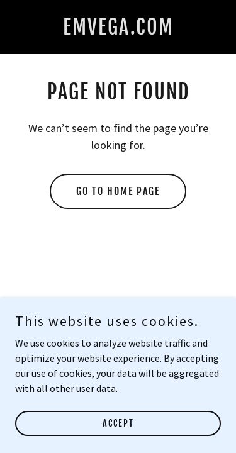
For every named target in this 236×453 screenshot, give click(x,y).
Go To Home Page (118, 191)
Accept (118, 423)
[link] (118, 31)
